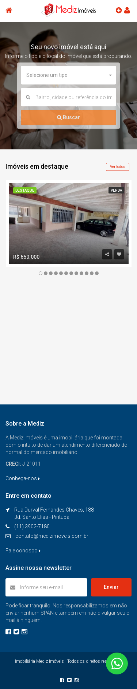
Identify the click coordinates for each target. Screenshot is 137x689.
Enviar (111, 587)
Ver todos (117, 167)
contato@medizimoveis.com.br (51, 536)
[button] (68, 75)
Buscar (68, 117)
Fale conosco (23, 550)
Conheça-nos (22, 478)
